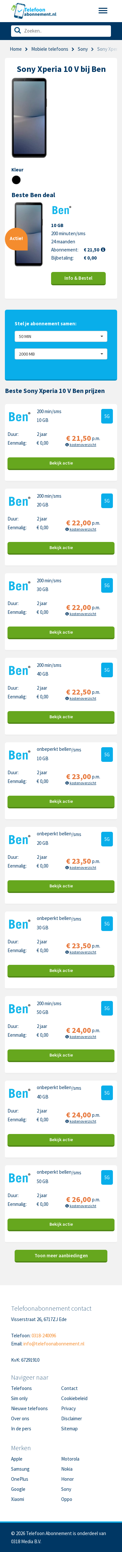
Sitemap (69, 1428)
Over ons (20, 1418)
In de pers (21, 1428)
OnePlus (19, 1479)
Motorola (70, 1459)
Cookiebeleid (74, 1398)
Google (18, 1489)
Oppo (66, 1499)
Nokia (67, 1469)
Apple (16, 1459)
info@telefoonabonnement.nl (53, 1344)
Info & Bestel (78, 278)
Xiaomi (17, 1499)
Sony (83, 49)
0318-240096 (44, 1335)
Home (16, 49)
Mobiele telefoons (49, 49)
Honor (67, 1479)
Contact (69, 1388)
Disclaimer (71, 1418)
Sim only (19, 1398)
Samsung (20, 1469)
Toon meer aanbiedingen (61, 1255)
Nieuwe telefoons (29, 1408)
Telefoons (21, 1388)
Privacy (68, 1408)
